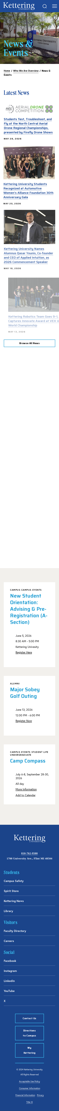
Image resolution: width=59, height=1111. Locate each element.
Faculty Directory (15, 931)
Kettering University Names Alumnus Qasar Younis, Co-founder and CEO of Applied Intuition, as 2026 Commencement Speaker (28, 251)
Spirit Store (11, 891)
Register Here (24, 652)
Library (8, 911)
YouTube (9, 991)
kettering (19, 6)
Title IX (29, 1102)
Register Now (24, 721)
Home (7, 71)
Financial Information (25, 1095)
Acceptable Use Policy (29, 1081)
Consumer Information (29, 1088)
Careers (9, 941)
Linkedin (9, 981)
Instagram (10, 971)
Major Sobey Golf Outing (25, 693)
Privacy (40, 1095)
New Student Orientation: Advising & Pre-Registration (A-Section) (29, 609)
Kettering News (14, 901)
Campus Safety (14, 881)
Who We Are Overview (26, 71)
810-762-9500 (29, 853)
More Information (26, 789)
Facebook (10, 961)
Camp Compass (27, 761)
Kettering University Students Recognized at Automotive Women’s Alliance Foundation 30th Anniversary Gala (26, 190)
